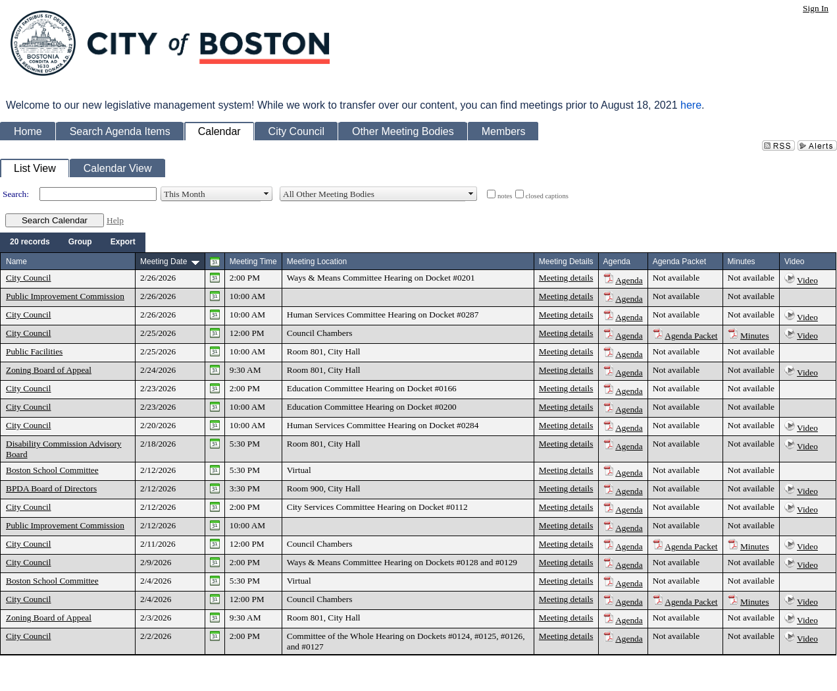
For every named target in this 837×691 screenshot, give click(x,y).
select (266, 194)
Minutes (754, 336)
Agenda (628, 280)
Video (807, 280)
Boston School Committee (52, 470)
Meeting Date (163, 261)
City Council (28, 278)
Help (115, 220)
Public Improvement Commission (65, 296)
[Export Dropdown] (123, 242)
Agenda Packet (691, 336)
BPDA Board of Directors (51, 488)
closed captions (547, 196)
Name (16, 261)
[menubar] (72, 242)
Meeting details (566, 278)
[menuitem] (30, 242)
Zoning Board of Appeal (48, 370)
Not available (676, 278)
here (690, 105)
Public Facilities (34, 351)
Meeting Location (317, 261)
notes (505, 196)
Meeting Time (253, 261)
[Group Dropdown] (80, 242)
